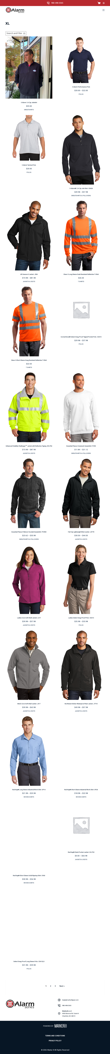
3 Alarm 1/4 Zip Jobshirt (29, 103)
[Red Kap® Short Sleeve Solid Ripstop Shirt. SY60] (28, 837)
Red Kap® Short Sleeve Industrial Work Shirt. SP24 (81, 790)
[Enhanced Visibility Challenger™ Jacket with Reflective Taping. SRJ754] (28, 407)
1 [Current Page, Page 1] (46, 986)
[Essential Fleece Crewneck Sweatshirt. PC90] (81, 407)
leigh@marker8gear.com (70, 1000)
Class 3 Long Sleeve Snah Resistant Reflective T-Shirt (81, 274)
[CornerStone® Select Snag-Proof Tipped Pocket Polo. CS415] (81, 309)
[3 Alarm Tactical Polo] (28, 137)
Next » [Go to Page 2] (62, 986)
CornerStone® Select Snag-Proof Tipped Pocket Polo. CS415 (81, 337)
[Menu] (103, 10)
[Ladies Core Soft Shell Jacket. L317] (28, 579)
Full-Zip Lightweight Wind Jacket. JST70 (81, 532)
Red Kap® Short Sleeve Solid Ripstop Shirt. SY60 (29, 876)
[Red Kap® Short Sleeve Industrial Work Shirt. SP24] (81, 751)
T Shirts (81, 281)
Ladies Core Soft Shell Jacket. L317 (29, 618)
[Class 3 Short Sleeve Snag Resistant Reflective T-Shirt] (28, 321)
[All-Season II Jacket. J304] (28, 235)
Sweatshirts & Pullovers (81, 196)
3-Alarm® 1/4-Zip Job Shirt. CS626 (81, 188)
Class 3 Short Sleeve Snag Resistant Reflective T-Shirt (29, 360)
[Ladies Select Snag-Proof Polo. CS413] (81, 579)
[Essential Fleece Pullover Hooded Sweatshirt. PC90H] (28, 493)
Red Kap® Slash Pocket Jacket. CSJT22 (81, 852)
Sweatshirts (29, 110)
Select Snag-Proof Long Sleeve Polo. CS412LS (28, 961)
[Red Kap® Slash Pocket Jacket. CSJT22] (81, 825)
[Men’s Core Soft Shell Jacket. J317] (28, 665)
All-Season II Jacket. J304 (29, 274)
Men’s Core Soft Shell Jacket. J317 (28, 704)
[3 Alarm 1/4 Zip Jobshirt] (28, 67)
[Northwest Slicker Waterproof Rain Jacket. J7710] (81, 665)
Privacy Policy (55, 1041)
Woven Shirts (29, 797)
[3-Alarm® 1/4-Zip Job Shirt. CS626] (81, 149)
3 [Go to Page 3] (55, 986)
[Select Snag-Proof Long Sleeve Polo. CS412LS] (28, 923)
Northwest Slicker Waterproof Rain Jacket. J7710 (81, 704)
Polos (81, 94)
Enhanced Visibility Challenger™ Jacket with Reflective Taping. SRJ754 (29, 446)
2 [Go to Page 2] (50, 986)
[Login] (104, 3)
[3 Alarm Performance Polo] (81, 59)
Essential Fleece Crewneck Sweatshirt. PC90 (81, 446)
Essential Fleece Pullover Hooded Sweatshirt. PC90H (28, 532)
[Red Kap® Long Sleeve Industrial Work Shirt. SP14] (28, 751)
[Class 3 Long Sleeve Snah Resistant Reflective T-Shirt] (81, 235)
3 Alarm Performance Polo (81, 87)
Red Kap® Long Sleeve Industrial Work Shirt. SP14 (28, 790)
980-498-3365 (57, 3)
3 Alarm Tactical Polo (29, 165)
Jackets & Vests (29, 281)
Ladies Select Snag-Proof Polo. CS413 (81, 618)
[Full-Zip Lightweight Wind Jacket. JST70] (81, 493)
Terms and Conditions (55, 1036)
